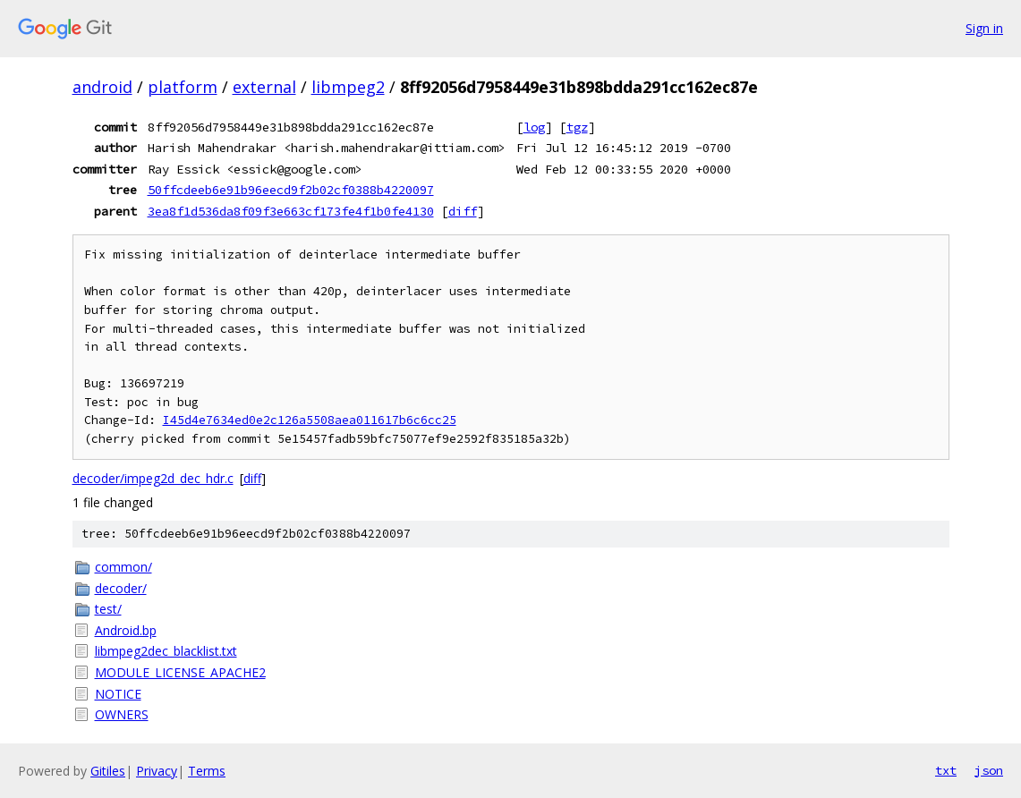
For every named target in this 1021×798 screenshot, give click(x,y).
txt (946, 770)
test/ (108, 608)
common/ (123, 566)
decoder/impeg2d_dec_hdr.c (153, 478)
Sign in (984, 28)
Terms (206, 770)
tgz (577, 127)
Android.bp (126, 630)
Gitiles (107, 770)
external (264, 87)
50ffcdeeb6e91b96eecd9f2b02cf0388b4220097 (291, 190)
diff (462, 211)
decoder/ (121, 588)
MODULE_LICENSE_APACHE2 (180, 672)
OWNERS (122, 714)
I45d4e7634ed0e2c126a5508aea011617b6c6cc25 (309, 420)
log (534, 127)
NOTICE (118, 693)
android (102, 87)
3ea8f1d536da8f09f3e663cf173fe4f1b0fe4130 (291, 211)
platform (182, 87)
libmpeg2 (348, 87)
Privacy (156, 770)
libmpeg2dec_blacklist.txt (166, 650)
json (988, 770)
